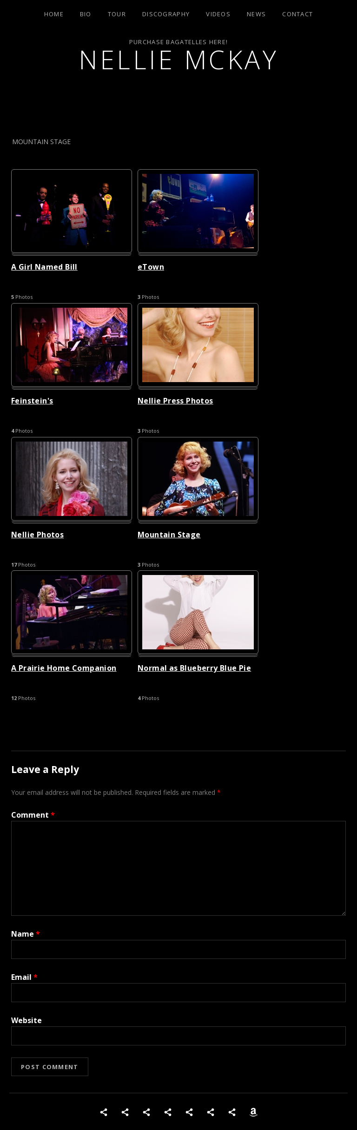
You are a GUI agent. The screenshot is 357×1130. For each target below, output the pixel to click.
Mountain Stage (169, 534)
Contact (297, 14)
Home (54, 14)
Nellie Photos (37, 534)
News (256, 14)
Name (25, 934)
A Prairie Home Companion (64, 668)
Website (26, 1020)
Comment (33, 815)
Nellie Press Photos (175, 401)
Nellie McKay (178, 59)
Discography (166, 14)
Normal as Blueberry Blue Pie (194, 668)
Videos (218, 14)
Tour (117, 14)
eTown (151, 267)
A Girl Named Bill (44, 267)
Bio (86, 14)
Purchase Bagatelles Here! (178, 42)
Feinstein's (32, 401)
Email (24, 977)
